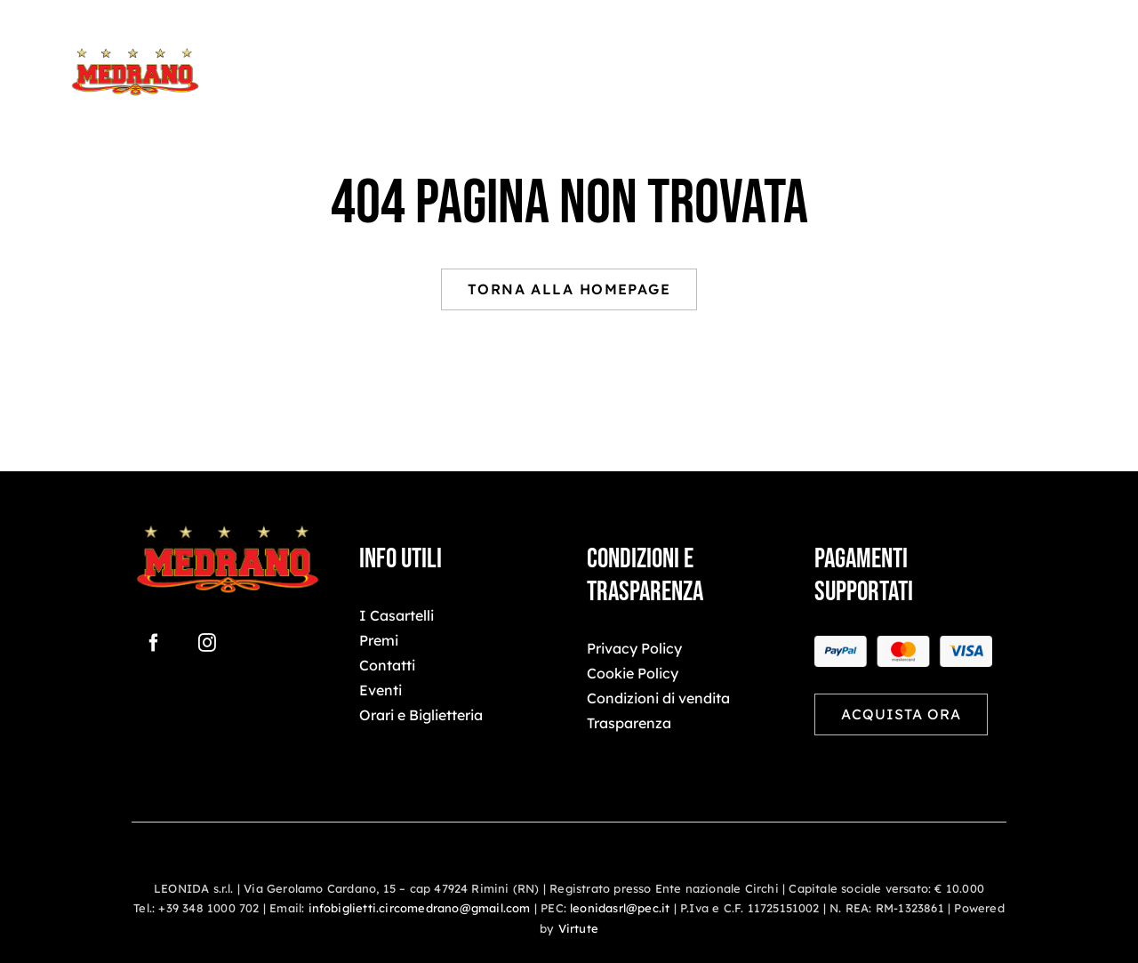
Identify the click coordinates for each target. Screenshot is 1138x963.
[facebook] (154, 643)
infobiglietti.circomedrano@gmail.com (420, 908)
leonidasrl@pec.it (619, 908)
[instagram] (207, 643)
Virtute (578, 928)
